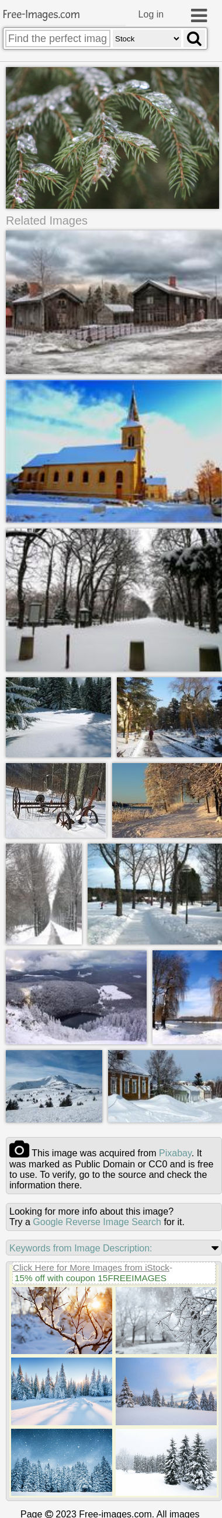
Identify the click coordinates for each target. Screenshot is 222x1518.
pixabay (175, 1152)
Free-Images (41, 15)
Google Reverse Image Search (97, 1221)
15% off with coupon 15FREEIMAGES (90, 1277)
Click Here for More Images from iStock (91, 1267)
